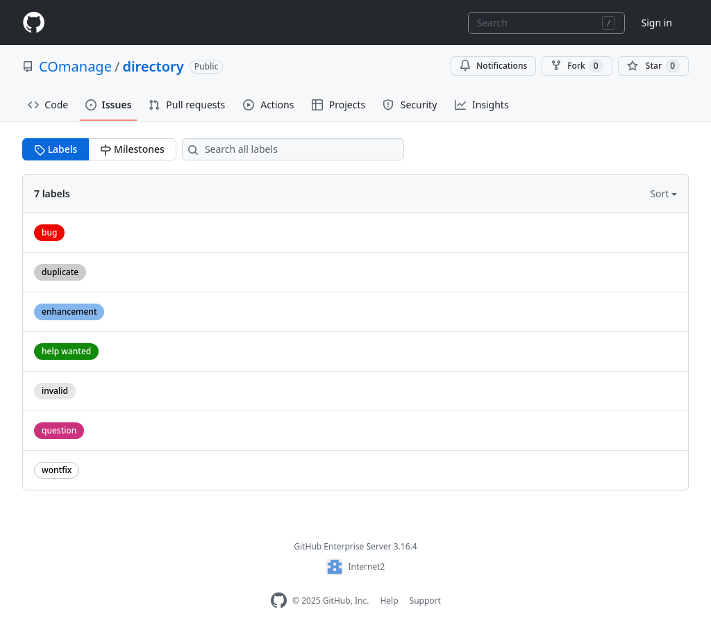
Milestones (132, 149)
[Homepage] (33, 22)
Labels (55, 149)
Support (425, 600)
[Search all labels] (293, 149)
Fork (577, 66)
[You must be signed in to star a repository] (653, 66)
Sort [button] (660, 193)
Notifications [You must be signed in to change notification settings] (493, 66)
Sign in (657, 22)
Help (389, 600)
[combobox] (546, 23)
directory (152, 66)
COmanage (75, 66)
